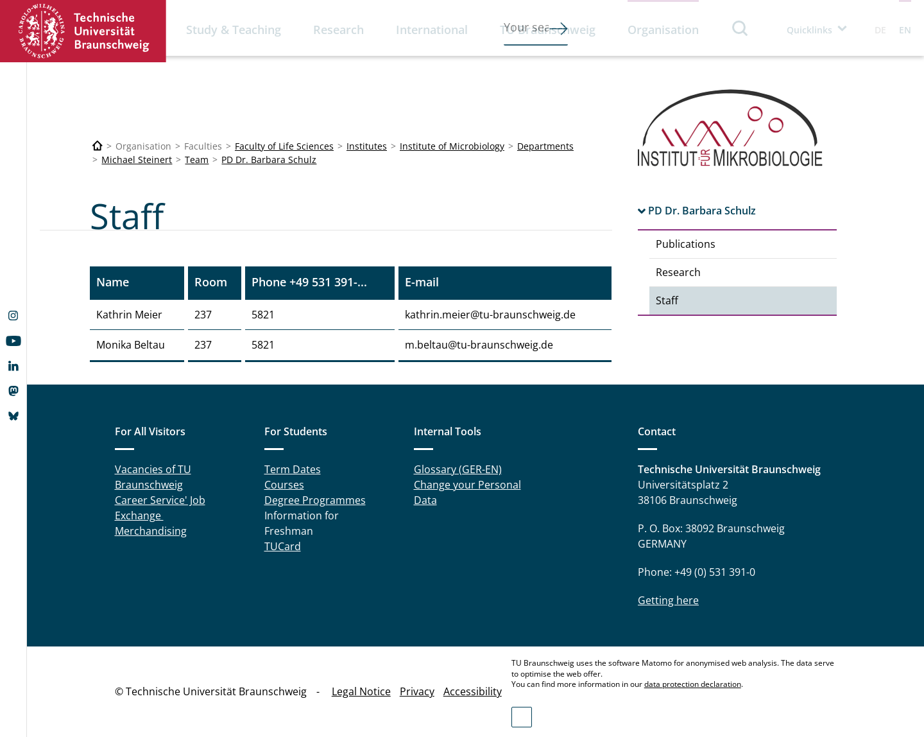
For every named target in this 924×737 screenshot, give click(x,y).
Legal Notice (361, 691)
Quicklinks (809, 30)
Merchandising (151, 531)
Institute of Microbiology (452, 146)
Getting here (668, 600)
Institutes (366, 146)
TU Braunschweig (547, 29)
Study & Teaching (233, 29)
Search (740, 28)
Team (197, 159)
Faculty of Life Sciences (284, 146)
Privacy (417, 691)
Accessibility (472, 691)
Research (338, 29)
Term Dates (292, 469)
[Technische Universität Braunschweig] (97, 146)
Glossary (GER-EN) (458, 469)
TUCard (282, 546)
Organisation (663, 29)
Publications (685, 244)
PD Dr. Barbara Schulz (268, 159)
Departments (545, 146)
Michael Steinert (136, 159)
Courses (284, 485)
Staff (667, 300)
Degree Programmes (315, 500)
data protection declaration (692, 684)
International (432, 29)
